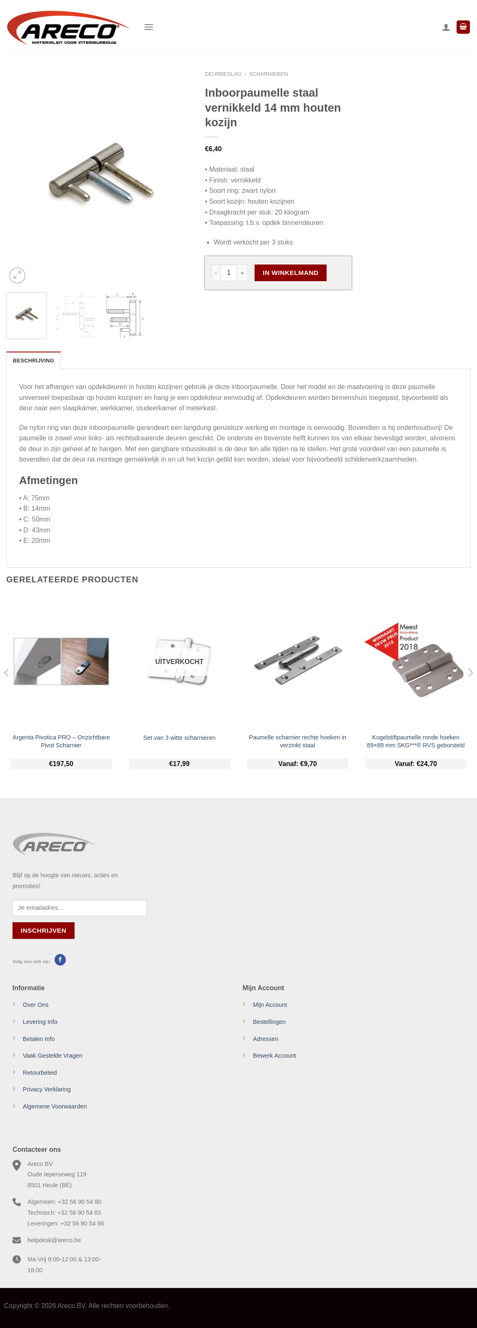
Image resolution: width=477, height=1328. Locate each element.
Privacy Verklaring (47, 1089)
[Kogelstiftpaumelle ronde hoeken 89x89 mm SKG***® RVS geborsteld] (416, 662)
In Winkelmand (291, 272)
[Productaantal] (228, 273)
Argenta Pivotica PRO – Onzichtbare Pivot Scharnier (61, 741)
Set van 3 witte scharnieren (179, 737)
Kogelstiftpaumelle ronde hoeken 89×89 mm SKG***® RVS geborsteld (416, 741)
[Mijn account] (446, 27)
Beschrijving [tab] (33, 360)
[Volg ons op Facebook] (60, 960)
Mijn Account (270, 1004)
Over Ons (36, 1004)
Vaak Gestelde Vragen (52, 1055)
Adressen (265, 1039)
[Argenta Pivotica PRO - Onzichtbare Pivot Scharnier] (61, 662)
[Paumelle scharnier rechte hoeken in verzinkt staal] (297, 662)
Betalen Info (39, 1039)
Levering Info (40, 1021)
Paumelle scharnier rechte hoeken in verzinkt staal (298, 741)
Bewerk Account (274, 1055)
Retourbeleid (40, 1072)
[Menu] (149, 27)
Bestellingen (269, 1021)
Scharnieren (268, 74)
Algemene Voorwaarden (55, 1106)
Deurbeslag (223, 74)
